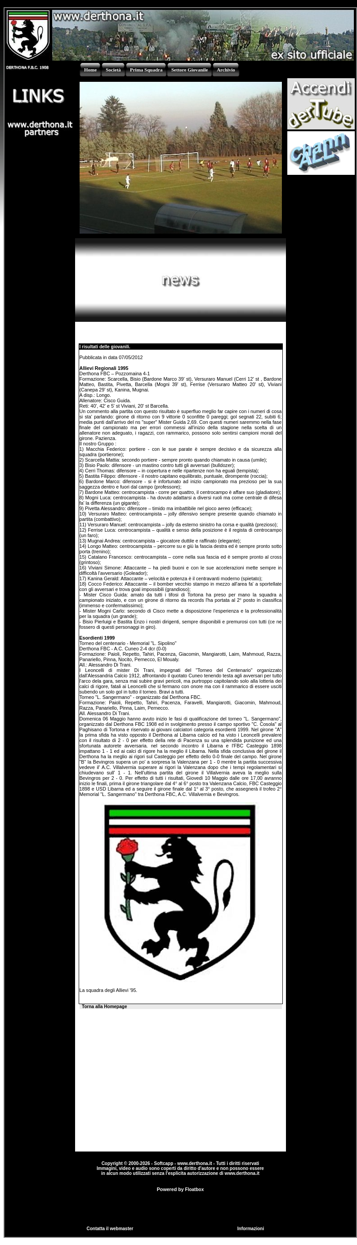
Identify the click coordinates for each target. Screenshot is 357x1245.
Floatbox (194, 1189)
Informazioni (250, 1228)
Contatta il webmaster (110, 1228)
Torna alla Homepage (104, 1006)
